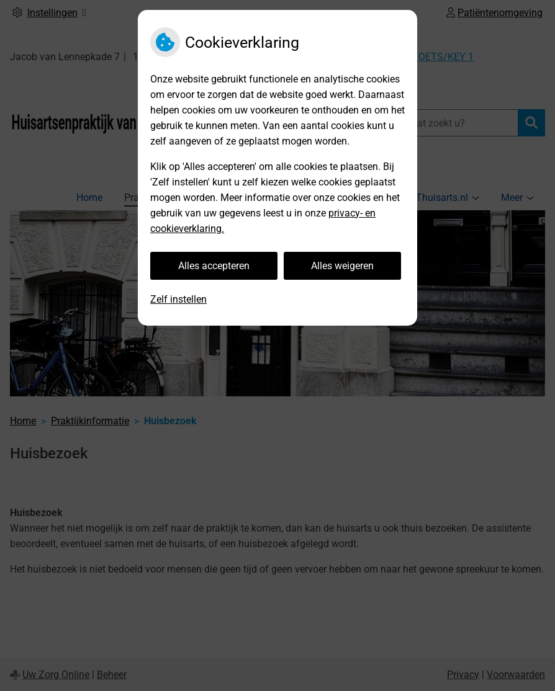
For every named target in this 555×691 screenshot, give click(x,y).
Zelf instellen (178, 299)
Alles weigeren (342, 266)
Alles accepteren (214, 266)
